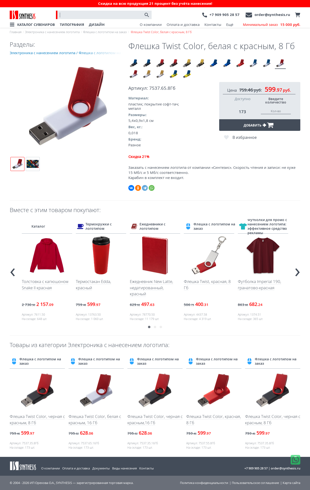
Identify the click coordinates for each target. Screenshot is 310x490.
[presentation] (13, 270)
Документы (101, 468)
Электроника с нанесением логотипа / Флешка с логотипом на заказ (69, 52)
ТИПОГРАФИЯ (72, 24)
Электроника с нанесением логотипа (52, 32)
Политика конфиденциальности (204, 482)
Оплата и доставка (183, 24)
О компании (151, 24)
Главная (16, 32)
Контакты (212, 24)
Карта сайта (291, 482)
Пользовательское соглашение (255, 482)
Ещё (229, 24)
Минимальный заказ (271, 24)
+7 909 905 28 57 (224, 14)
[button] (149, 327)
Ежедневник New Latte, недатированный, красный (151, 288)
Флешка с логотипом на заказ (105, 32)
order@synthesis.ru (272, 14)
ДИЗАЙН (97, 24)
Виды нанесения (124, 468)
